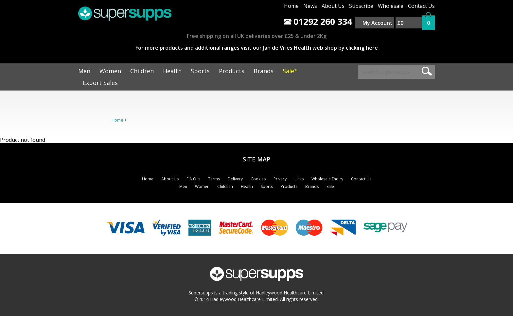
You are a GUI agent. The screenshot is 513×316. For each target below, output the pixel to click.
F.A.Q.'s (193, 179)
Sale (330, 186)
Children (142, 71)
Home (291, 5)
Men (84, 71)
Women (110, 71)
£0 (400, 22)
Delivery (235, 179)
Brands (264, 71)
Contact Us (421, 5)
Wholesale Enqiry (327, 179)
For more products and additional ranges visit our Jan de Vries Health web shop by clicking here (256, 47)
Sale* (290, 71)
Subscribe (361, 5)
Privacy (280, 179)
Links (299, 179)
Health (172, 71)
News (310, 5)
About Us (333, 5)
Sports (200, 71)
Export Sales (100, 83)
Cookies (258, 179)
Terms (214, 179)
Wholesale (390, 5)
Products (231, 71)
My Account (378, 22)
